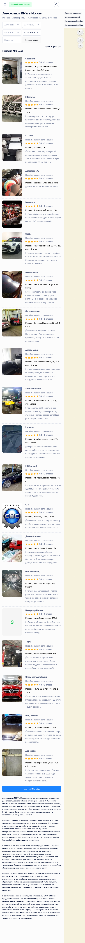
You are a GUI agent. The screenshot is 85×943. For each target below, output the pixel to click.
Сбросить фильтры (52, 46)
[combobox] (11, 25)
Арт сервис (30, 750)
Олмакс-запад (32, 571)
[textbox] (9, 24)
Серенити (30, 58)
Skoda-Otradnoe (33, 388)
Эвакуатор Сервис (34, 610)
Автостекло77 (32, 170)
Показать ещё (31, 40)
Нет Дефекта (31, 715)
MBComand (31, 466)
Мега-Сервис (31, 272)
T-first (28, 641)
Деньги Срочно (33, 536)
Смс (27, 504)
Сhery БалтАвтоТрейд (36, 677)
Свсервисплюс (32, 311)
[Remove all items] (34, 32)
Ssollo (28, 233)
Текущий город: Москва (20, 4)
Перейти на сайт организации (39, 101)
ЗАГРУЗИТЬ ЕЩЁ (32, 788)
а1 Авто (29, 135)
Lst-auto (29, 427)
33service (30, 97)
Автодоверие (31, 350)
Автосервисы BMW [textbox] (29, 32)
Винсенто (30, 202)
